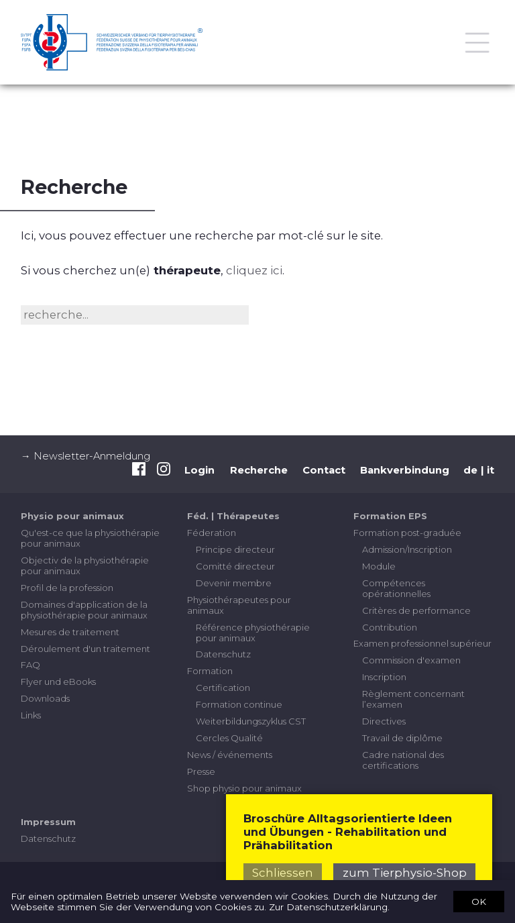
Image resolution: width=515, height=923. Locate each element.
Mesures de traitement (70, 632)
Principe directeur (235, 549)
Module (379, 566)
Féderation (211, 532)
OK (478, 900)
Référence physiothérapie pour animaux (253, 632)
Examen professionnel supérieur (422, 643)
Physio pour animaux (72, 515)
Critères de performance (416, 610)
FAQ (30, 664)
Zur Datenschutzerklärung (328, 907)
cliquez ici (254, 270)
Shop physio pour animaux (244, 788)
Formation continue (239, 704)
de (470, 470)
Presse (201, 771)
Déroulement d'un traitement (85, 648)
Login (199, 470)
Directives (384, 721)
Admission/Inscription (407, 549)
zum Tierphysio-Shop (405, 872)
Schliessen (282, 872)
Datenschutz (223, 654)
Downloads (45, 698)
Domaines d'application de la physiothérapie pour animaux (84, 609)
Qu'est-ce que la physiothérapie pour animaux (90, 538)
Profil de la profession (67, 587)
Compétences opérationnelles (396, 588)
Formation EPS (390, 515)
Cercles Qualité (229, 737)
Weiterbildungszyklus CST (251, 721)
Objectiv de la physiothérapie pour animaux (85, 565)
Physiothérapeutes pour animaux (239, 605)
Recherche (259, 470)
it (490, 470)
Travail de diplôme (402, 737)
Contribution (389, 627)
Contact (323, 470)
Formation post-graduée (407, 532)
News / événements (229, 754)
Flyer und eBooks (58, 681)
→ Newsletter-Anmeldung (85, 456)
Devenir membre (234, 583)
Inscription (384, 676)
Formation (210, 670)
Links (31, 715)
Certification (223, 687)
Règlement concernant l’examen (413, 699)
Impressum (48, 821)
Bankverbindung (404, 470)
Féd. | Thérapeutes (233, 515)
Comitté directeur (235, 566)
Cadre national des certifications (403, 760)
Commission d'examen (411, 660)
